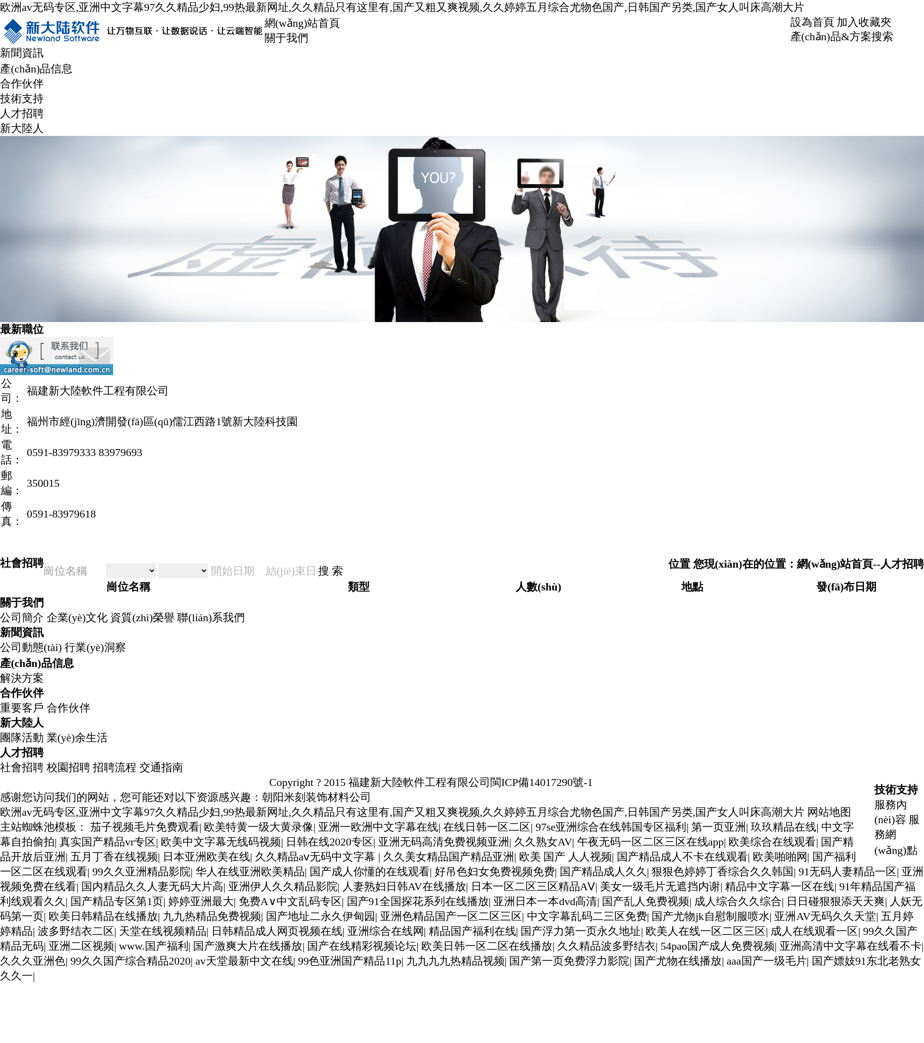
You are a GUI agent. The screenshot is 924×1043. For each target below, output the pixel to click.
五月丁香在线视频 (114, 856)
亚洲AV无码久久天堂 (825, 916)
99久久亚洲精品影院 (141, 871)
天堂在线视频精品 (162, 931)
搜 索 (330, 571)
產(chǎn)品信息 (36, 69)
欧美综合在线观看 (772, 842)
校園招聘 (68, 767)
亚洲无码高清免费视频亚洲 (443, 842)
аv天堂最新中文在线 (244, 961)
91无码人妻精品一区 (847, 871)
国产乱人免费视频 (645, 901)
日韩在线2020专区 (329, 842)
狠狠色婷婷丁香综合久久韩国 (722, 871)
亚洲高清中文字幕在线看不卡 (851, 946)
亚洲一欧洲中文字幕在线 (378, 827)
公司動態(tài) (31, 647)
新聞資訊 (22, 53)
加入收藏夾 (864, 22)
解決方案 (22, 678)
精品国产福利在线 (472, 931)
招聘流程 (114, 767)
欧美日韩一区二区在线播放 (486, 946)
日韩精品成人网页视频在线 (276, 931)
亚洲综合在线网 (385, 931)
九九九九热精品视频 (455, 961)
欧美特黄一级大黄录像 (258, 827)
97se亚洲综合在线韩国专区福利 (610, 827)
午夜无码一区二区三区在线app (650, 842)
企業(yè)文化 (77, 617)
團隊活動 (22, 737)
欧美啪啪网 (780, 856)
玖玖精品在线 (783, 827)
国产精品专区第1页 (116, 901)
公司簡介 (22, 617)
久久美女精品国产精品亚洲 (448, 856)
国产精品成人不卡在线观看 (682, 856)
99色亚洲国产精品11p (349, 961)
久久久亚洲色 (33, 961)
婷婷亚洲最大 (201, 901)
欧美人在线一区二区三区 (706, 931)
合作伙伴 (22, 83)
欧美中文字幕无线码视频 (221, 842)
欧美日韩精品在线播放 (103, 916)
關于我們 (286, 38)
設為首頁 (812, 22)
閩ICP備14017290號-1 (541, 782)
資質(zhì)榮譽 (142, 617)
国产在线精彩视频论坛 (361, 946)
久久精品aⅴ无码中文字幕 (316, 856)
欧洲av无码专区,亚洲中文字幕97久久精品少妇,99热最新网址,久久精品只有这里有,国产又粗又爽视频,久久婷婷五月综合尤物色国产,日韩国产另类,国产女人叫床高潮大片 (402, 7)
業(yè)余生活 (77, 737)
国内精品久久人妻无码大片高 (152, 886)
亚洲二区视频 (81, 946)
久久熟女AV (543, 842)
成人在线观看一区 (814, 931)
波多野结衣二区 (76, 931)
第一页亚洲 (718, 827)
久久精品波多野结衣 (606, 946)
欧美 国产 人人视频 (565, 856)
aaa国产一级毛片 (766, 961)
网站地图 (829, 812)
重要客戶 (22, 708)
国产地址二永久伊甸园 (320, 916)
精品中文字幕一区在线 (779, 886)
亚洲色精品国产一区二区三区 (451, 916)
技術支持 (22, 98)
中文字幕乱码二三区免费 (587, 916)
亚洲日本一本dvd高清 (545, 901)
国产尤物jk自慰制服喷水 (710, 916)
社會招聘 (22, 767)
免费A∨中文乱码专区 (290, 901)
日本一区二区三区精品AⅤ (533, 886)
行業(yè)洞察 (95, 647)
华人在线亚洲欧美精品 (250, 871)
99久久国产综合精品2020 (130, 961)
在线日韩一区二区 (486, 827)
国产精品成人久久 (603, 871)
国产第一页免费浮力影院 (569, 961)
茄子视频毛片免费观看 (144, 827)
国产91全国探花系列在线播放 (418, 901)
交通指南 (161, 767)
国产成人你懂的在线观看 (370, 871)
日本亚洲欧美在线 (206, 856)
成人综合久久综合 (738, 901)
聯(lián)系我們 (211, 617)
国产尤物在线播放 (678, 961)
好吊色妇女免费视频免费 (495, 871)
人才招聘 (22, 113)
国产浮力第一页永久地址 (581, 931)
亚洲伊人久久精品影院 (282, 886)
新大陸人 (22, 128)
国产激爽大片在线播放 (247, 946)
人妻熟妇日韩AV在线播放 (404, 886)
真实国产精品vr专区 (108, 842)
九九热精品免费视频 (212, 916)
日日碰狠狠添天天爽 (836, 901)
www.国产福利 (154, 946)
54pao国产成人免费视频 (717, 946)
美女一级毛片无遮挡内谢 (660, 886)
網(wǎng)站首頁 (302, 23)
